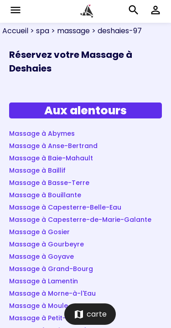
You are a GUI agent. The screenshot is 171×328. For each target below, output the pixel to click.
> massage (69, 31)
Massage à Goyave (41, 256)
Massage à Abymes (42, 133)
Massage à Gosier (39, 231)
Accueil (15, 31)
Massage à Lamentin (43, 281)
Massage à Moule (38, 305)
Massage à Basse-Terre (49, 182)
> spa (38, 31)
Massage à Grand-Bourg (51, 268)
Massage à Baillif (37, 170)
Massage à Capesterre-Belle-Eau (65, 207)
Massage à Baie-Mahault (51, 158)
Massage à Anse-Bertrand (53, 145)
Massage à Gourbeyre (46, 244)
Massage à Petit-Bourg (47, 318)
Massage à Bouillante (45, 195)
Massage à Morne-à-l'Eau (52, 293)
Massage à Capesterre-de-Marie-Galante (80, 219)
